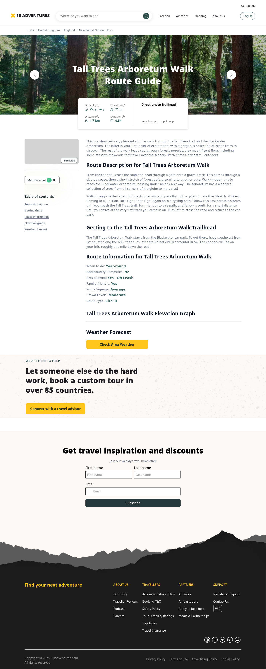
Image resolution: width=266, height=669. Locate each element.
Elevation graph (35, 223)
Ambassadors (188, 601)
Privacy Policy (155, 659)
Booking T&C (151, 601)
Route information (37, 217)
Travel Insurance (154, 630)
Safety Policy (151, 609)
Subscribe (133, 503)
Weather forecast (36, 229)
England (69, 30)
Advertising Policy (204, 659)
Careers (118, 616)
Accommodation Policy (158, 594)
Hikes (30, 30)
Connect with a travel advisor (55, 408)
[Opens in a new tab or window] (149, 117)
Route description (36, 204)
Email (89, 484)
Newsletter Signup (226, 594)
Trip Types (149, 623)
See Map (69, 160)
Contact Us (221, 601)
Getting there (33, 210)
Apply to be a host (191, 609)
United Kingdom (49, 30)
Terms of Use (178, 659)
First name (94, 468)
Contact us (248, 5)
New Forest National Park (96, 30)
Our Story (120, 594)
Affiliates (185, 594)
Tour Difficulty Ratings (158, 616)
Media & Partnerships (194, 616)
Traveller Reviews (125, 601)
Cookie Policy (230, 659)
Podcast (119, 609)
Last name (142, 468)
